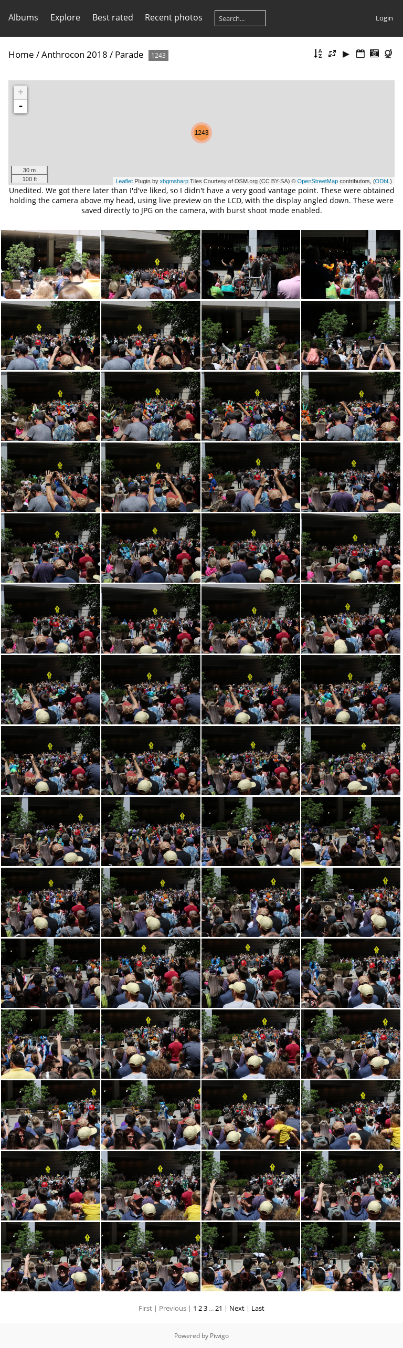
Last (257, 1308)
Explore (65, 17)
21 (218, 1308)
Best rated (112, 17)
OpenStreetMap (318, 181)
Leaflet (124, 181)
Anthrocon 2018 (74, 54)
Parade (129, 54)
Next (237, 1308)
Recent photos (174, 17)
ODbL (382, 181)
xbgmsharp (174, 181)
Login (384, 18)
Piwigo (219, 1335)
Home (21, 54)
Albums (23, 17)
